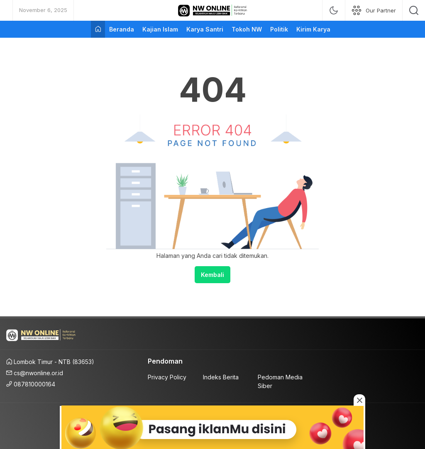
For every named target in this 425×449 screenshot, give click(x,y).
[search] (414, 10)
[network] (374, 10)
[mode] (334, 10)
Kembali (212, 274)
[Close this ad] (359, 400)
